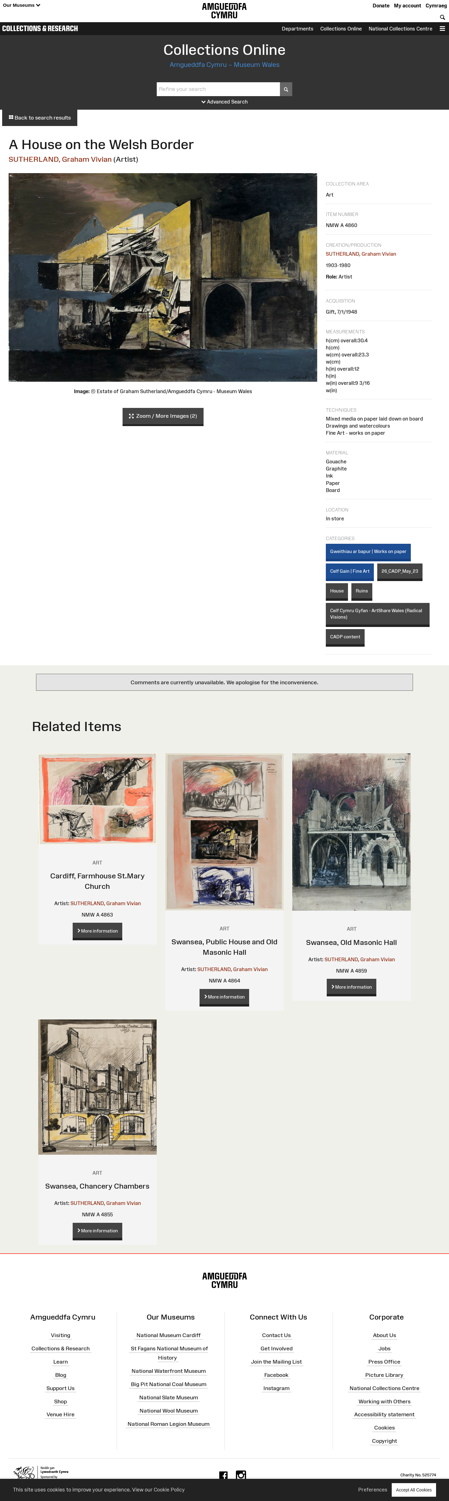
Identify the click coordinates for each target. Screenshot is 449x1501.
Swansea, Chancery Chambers (97, 1186)
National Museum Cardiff (168, 1335)
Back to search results (40, 118)
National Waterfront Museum (168, 1371)
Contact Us (276, 1335)
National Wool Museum (169, 1411)
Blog (60, 1375)
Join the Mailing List (276, 1362)
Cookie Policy (169, 1489)
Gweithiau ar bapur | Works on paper (368, 551)
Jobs (384, 1348)
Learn (60, 1362)
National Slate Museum (168, 1397)
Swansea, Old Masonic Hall (351, 942)
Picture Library (384, 1375)
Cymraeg (436, 5)
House (337, 590)
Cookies (384, 1428)
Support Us (61, 1388)
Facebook (276, 1375)
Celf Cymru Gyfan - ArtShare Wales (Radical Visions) (376, 614)
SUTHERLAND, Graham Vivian (60, 159)
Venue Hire (61, 1414)
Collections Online (341, 28)
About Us (384, 1335)
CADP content (345, 636)
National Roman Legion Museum (168, 1424)
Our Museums (21, 5)
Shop (60, 1401)
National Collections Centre (400, 28)
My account (407, 5)
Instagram (276, 1388)
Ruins (362, 590)
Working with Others (384, 1401)
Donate (381, 5)
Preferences (372, 1489)
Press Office (384, 1362)
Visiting (60, 1335)
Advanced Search (224, 102)
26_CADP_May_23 (400, 571)
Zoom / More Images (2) (163, 416)
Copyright (384, 1441)
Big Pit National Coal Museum (168, 1384)
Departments (297, 28)
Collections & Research (40, 28)
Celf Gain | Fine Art (350, 571)
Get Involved (277, 1348)
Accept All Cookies (414, 1489)
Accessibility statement (384, 1414)
